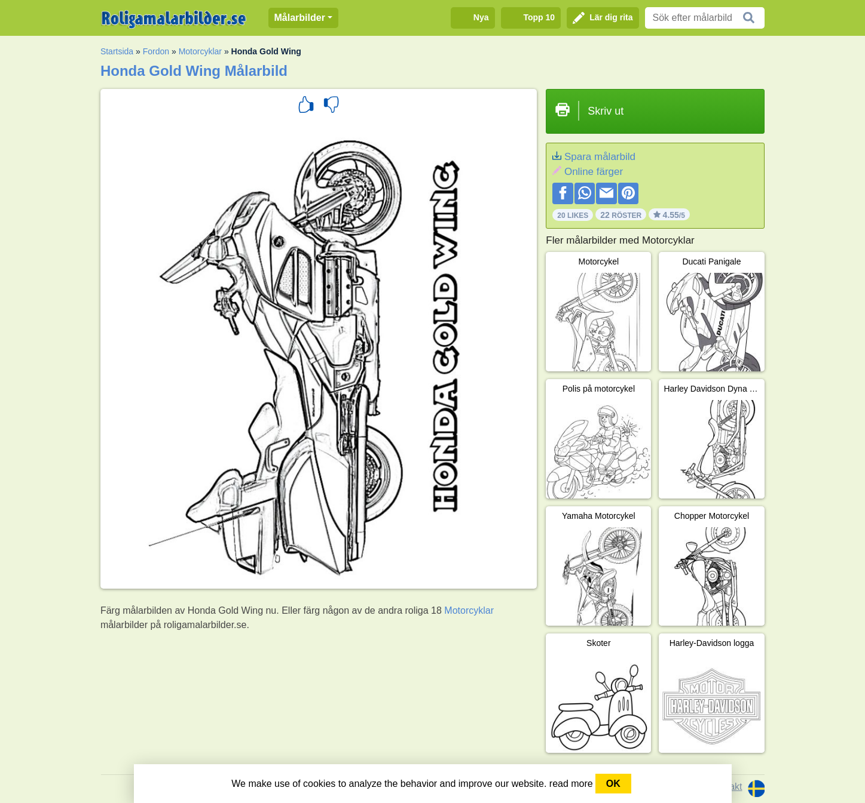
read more (571, 784)
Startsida (116, 51)
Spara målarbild (599, 156)
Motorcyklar (200, 51)
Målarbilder (299, 18)
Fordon (156, 51)
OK (613, 784)
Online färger (593, 171)
